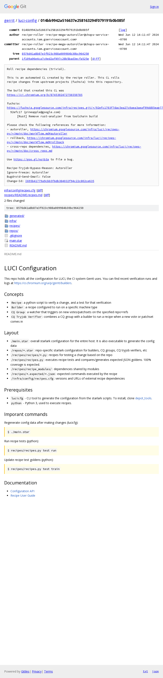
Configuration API (22, 491)
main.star (15, 241)
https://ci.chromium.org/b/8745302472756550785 (44, 95)
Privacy (37, 671)
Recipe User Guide (22, 495)
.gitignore (15, 235)
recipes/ (14, 226)
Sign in (154, 7)
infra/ (13, 221)
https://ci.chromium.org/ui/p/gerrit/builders (43, 283)
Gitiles (25, 671)
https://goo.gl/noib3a (31, 159)
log (122, 30)
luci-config (27, 20)
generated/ (16, 216)
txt (145, 671)
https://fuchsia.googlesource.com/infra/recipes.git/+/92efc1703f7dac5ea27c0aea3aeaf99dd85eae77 (85, 107)
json (155, 671)
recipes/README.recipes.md (23, 195)
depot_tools (143, 398)
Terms (48, 671)
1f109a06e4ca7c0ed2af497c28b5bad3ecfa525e (55, 59)
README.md (18, 245)
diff (95, 59)
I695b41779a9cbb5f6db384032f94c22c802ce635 (59, 181)
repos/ (13, 231)
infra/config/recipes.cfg (19, 190)
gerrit (9, 20)
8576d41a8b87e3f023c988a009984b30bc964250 (55, 53)
